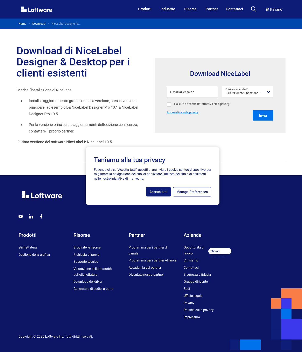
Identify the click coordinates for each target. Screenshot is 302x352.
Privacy (189, 303)
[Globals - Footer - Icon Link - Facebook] (41, 216)
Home (22, 23)
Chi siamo (191, 260)
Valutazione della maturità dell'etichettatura (92, 271)
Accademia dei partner (145, 268)
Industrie (168, 9)
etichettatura (28, 247)
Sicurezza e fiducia (197, 274)
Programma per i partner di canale (148, 250)
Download (38, 23)
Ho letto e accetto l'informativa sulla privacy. (202, 104)
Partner (212, 9)
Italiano (274, 9)
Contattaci (234, 9)
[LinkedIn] (31, 216)
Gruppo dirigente (196, 281)
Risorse (190, 9)
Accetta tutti (158, 192)
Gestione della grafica (34, 255)
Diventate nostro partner (146, 274)
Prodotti (145, 9)
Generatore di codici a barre (93, 289)
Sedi (187, 289)
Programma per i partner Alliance (152, 260)
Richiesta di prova (86, 255)
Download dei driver (87, 281)
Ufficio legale (193, 296)
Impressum (192, 317)
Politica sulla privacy (199, 310)
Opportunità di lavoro (194, 250)
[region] (152, 176)
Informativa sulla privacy (182, 112)
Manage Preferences (192, 192)
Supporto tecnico (85, 262)
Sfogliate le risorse (86, 247)
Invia (263, 115)
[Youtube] (21, 216)
